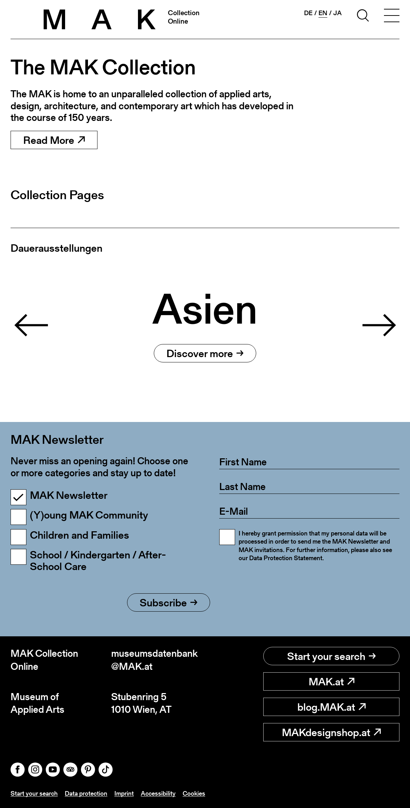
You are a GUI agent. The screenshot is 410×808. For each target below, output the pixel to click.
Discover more (205, 353)
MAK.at (331, 681)
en (322, 13)
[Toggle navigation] (391, 16)
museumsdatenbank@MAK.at (154, 660)
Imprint (124, 793)
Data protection (86, 793)
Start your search (331, 656)
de (308, 13)
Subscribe (168, 602)
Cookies (194, 793)
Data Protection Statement (285, 557)
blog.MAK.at (331, 706)
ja (337, 13)
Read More (54, 140)
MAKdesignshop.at (331, 732)
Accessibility (158, 793)
